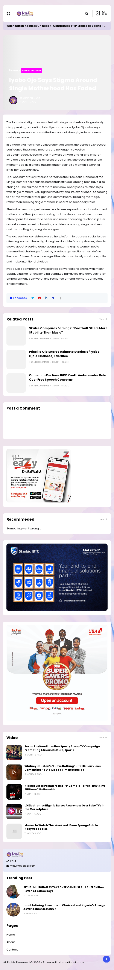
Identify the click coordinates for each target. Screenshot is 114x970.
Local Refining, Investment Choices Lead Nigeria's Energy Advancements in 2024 (64, 907)
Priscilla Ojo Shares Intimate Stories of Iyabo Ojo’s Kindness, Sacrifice (64, 354)
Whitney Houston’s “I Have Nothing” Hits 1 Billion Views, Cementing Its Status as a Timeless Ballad (62, 768)
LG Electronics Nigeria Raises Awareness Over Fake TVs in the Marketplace (64, 807)
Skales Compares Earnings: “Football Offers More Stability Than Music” (68, 330)
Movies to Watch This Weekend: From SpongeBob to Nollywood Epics (61, 827)
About (10, 942)
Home (13, 70)
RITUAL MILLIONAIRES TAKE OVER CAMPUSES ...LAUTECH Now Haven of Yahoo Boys (63, 889)
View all (103, 319)
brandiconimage (72, 962)
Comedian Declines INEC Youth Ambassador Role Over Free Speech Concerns (67, 377)
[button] (60, 298)
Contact (12, 950)
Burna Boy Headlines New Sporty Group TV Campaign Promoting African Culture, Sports (62, 748)
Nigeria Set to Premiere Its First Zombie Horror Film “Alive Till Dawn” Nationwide (64, 787)
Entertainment (31, 70)
